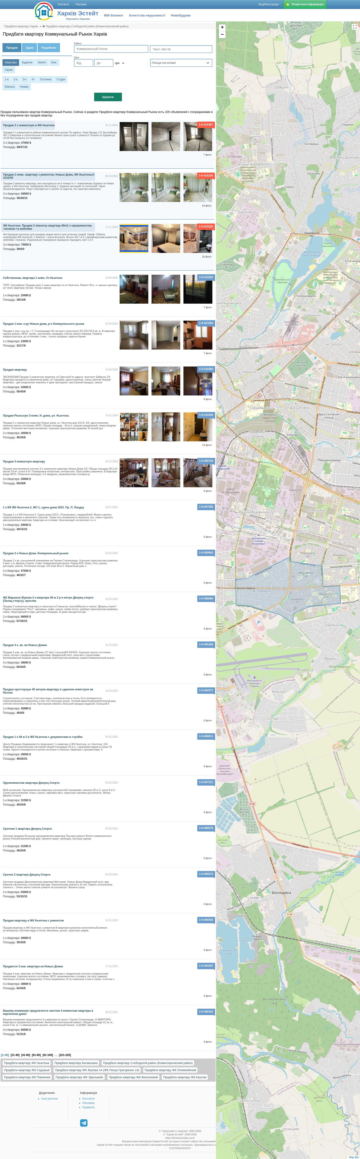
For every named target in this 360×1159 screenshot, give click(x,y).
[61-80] (36, 1055)
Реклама (88, 1103)
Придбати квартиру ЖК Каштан (184, 1077)
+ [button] (222, 27)
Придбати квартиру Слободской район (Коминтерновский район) (148, 1063)
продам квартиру (15, 369)
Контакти (88, 1098)
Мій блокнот (113, 15)
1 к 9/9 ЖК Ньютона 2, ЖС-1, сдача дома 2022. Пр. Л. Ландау (43, 507)
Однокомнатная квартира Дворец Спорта (31, 782)
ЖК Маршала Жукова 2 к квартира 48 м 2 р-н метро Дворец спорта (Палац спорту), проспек (48, 599)
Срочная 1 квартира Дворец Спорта (27, 828)
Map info (354, 1157)
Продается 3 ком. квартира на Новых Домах (33, 966)
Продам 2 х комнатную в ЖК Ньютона (29, 125)
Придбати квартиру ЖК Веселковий (133, 1077)
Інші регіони (49, 1098)
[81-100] (47, 1055)
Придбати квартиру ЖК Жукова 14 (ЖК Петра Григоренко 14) (97, 1070)
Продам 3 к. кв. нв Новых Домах (25, 645)
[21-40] (15, 1055)
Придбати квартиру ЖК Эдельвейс (79, 1077)
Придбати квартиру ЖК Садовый (27, 1070)
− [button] (222, 34)
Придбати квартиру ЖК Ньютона (26, 1063)
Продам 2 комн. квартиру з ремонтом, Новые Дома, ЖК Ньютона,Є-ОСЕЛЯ (49, 176)
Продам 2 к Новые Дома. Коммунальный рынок (35, 553)
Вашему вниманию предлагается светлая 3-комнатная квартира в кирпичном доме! (48, 1012)
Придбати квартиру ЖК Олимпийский (170, 1070)
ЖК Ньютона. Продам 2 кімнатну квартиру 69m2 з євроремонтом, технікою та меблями (47, 227)
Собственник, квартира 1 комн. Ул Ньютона (32, 278)
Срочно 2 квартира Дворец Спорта (26, 874)
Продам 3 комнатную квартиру (24, 461)
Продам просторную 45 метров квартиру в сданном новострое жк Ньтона (48, 691)
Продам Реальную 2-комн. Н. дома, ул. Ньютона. (36, 415)
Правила (88, 1107)
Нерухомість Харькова (78, 19)
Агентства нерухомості (147, 15)
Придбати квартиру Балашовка (76, 1063)
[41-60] (25, 1055)
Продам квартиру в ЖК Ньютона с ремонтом (33, 920)
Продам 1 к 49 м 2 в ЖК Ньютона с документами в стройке (43, 737)
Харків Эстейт (77, 13)
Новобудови (181, 15)
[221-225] (65, 1055)
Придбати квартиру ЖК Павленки (27, 1077)
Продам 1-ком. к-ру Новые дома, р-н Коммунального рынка (43, 323)
